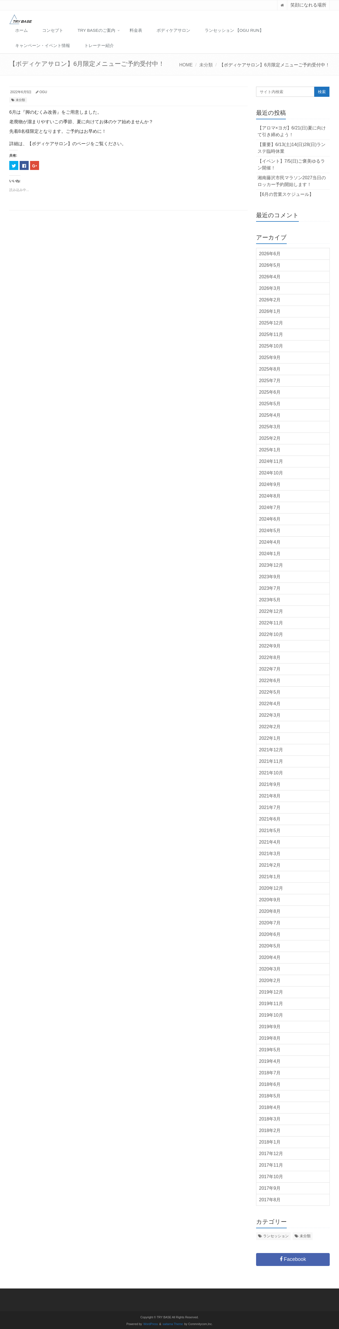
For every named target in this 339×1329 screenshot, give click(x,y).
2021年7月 (270, 807)
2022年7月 (270, 669)
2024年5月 (270, 530)
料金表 (136, 30)
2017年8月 (270, 1199)
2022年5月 (270, 692)
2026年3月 (270, 288)
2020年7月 (270, 922)
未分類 (206, 64)
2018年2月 (270, 1130)
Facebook (293, 1259)
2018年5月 (270, 1095)
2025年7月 (270, 380)
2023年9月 (270, 576)
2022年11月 (271, 622)
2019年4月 (270, 1061)
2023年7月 (270, 588)
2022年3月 (270, 715)
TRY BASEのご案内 (96, 30)
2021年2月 (270, 865)
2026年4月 (270, 276)
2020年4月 (270, 957)
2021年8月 (270, 796)
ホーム (21, 30)
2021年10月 (271, 772)
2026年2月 (270, 299)
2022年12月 (271, 611)
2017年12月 (271, 1153)
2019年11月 (271, 1003)
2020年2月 (270, 980)
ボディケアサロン (173, 30)
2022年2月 (270, 726)
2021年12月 (271, 749)
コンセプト (52, 30)
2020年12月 (271, 888)
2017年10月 (271, 1176)
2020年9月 (270, 899)
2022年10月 (271, 634)
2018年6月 (270, 1084)
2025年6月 (270, 392)
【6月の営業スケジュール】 (285, 194)
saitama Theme (173, 1324)
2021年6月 (270, 819)
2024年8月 (270, 496)
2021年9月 (270, 784)
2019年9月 (270, 1026)
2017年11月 (271, 1165)
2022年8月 (270, 657)
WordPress (150, 1324)
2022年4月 (270, 703)
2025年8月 (270, 369)
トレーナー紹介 (99, 45)
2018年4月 (270, 1107)
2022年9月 (270, 646)
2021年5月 (270, 830)
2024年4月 (270, 542)
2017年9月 (270, 1188)
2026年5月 (270, 265)
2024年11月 (271, 461)
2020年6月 (270, 934)
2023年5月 (270, 599)
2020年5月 (270, 945)
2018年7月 (270, 1072)
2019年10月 (271, 1015)
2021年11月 (271, 761)
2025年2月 (270, 438)
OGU (43, 92)
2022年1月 (270, 738)
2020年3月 (270, 969)
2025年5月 (270, 403)
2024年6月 (270, 519)
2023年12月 (271, 565)
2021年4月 (270, 842)
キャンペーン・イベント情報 (42, 45)
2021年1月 (270, 876)
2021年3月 (270, 853)
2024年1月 (270, 553)
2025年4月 (270, 415)
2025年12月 (271, 323)
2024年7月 (270, 507)
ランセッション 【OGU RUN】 (234, 30)
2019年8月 (270, 1038)
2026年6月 (270, 253)
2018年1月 (270, 1142)
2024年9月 (270, 484)
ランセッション (276, 1236)
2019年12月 (271, 992)
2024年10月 (271, 472)
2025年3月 (270, 426)
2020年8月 (270, 911)
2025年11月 (271, 334)
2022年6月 (270, 680)
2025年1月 (270, 449)
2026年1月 (270, 311)
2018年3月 (270, 1119)
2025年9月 (270, 357)
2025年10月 (271, 346)
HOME (186, 64)
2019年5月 (270, 1049)
